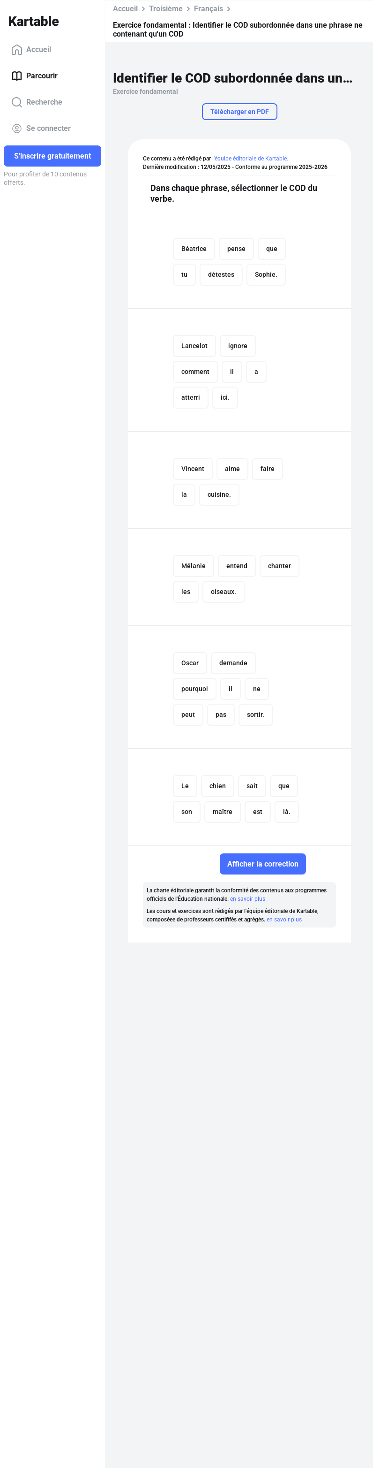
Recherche (36, 102)
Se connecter (41, 128)
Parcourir (34, 76)
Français (208, 8)
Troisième (166, 8)
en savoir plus (247, 899)
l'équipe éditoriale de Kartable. (250, 158)
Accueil (31, 49)
